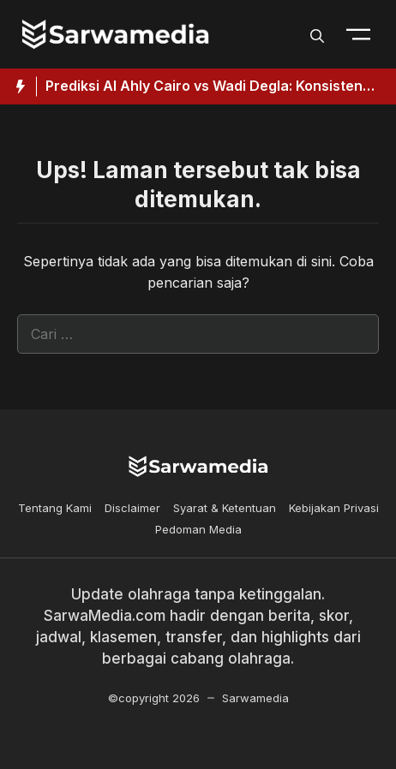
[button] (317, 34)
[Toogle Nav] (358, 34)
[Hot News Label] (18, 86)
